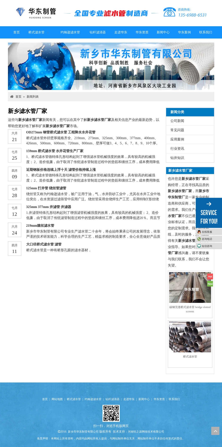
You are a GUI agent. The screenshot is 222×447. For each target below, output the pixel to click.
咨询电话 (207, 238)
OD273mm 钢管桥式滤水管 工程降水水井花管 (61, 132)
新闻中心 (144, 399)
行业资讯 (177, 148)
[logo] (111, 13)
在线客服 (207, 231)
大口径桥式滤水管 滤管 (43, 244)
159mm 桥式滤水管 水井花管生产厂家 (55, 151)
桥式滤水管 (190, 356)
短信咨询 (207, 246)
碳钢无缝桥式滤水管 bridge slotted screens (189, 309)
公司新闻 (177, 121)
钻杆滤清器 (112, 399)
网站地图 (57, 399)
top (215, 431)
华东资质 (159, 399)
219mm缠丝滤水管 (40, 225)
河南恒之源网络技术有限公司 (146, 431)
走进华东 (129, 399)
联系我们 (174, 399)
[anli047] (111, 66)
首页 (45, 399)
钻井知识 (177, 158)
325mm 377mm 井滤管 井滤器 (48, 207)
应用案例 (177, 139)
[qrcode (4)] (111, 413)
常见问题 (177, 130)
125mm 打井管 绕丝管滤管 (46, 188)
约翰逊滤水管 (93, 399)
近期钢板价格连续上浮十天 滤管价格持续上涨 (61, 169)
